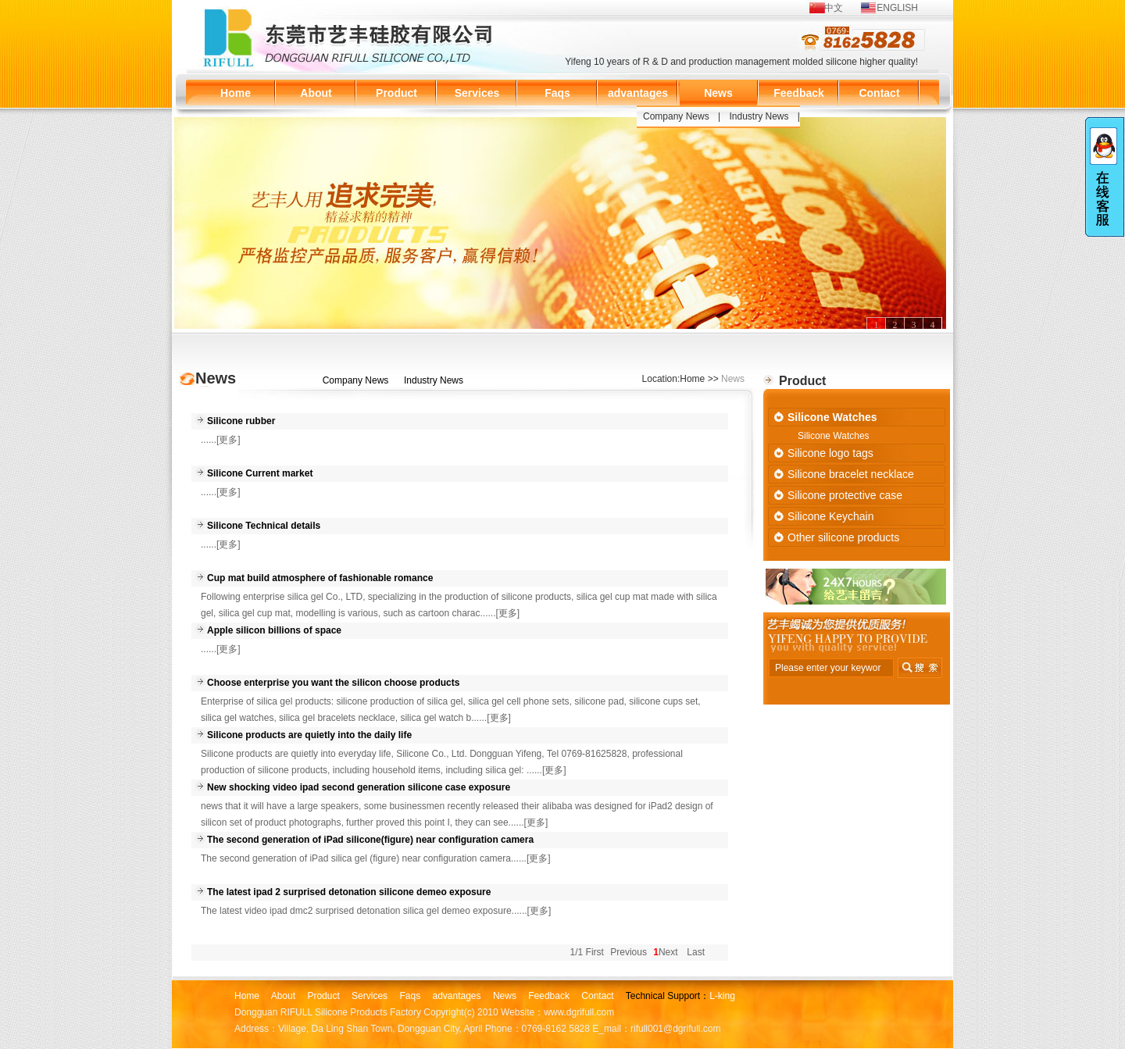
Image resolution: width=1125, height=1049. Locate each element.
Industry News (759, 116)
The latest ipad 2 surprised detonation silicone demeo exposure (349, 892)
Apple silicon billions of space (274, 630)
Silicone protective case (845, 495)
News (718, 93)
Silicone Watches (832, 417)
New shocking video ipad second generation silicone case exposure (358, 787)
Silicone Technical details (263, 525)
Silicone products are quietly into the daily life (309, 735)
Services (477, 93)
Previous (628, 952)
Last (696, 952)
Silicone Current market (259, 473)
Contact (879, 93)
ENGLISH (897, 7)
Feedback (798, 93)
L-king (722, 995)
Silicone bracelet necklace (851, 474)
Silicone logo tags (830, 453)
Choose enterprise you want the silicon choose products (333, 682)
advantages (638, 93)
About (315, 93)
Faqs (557, 93)
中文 (833, 7)
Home (235, 93)
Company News (676, 116)
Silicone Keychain (831, 516)
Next (668, 952)
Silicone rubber (241, 421)
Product (396, 93)
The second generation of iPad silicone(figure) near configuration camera (370, 839)
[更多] (228, 439)
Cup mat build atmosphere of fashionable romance (320, 578)
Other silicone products (843, 537)
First (595, 952)
